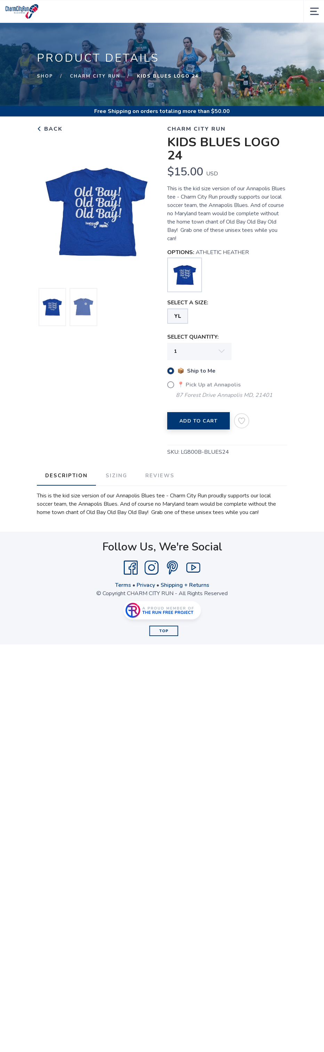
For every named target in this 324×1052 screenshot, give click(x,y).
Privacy (146, 585)
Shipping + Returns (185, 585)
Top (164, 631)
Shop (45, 76)
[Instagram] (151, 567)
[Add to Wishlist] (241, 420)
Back (50, 129)
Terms (123, 585)
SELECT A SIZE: (187, 302)
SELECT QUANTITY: (193, 337)
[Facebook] (130, 567)
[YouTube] (193, 567)
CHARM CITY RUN (95, 76)
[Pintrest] (172, 567)
